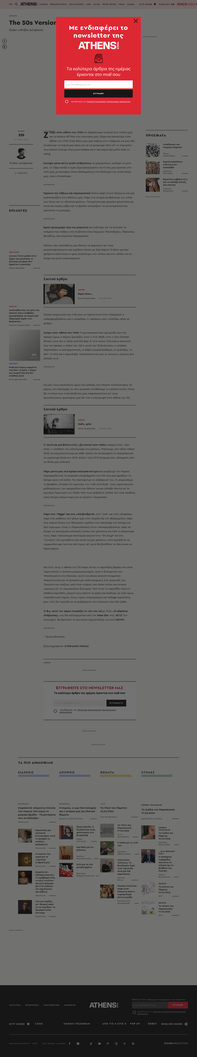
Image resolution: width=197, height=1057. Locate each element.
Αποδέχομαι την (101, 101)
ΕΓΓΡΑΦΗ (98, 93)
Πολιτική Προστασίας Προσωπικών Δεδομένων (109, 101)
